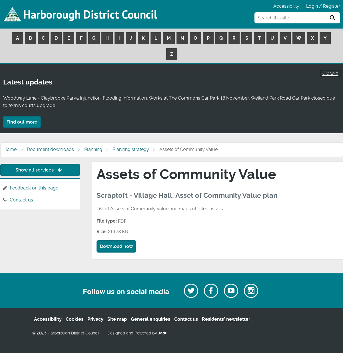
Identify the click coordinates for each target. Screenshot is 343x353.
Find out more (22, 122)
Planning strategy (131, 149)
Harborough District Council (90, 14)
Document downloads (50, 149)
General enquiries (150, 319)
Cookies (74, 319)
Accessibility (286, 6)
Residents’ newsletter (226, 319)
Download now (116, 246)
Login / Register (323, 6)
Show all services (40, 170)
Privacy (95, 319)
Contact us (21, 200)
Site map (117, 319)
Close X (330, 73)
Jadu (163, 333)
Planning (93, 149)
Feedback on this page (34, 188)
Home (10, 149)
